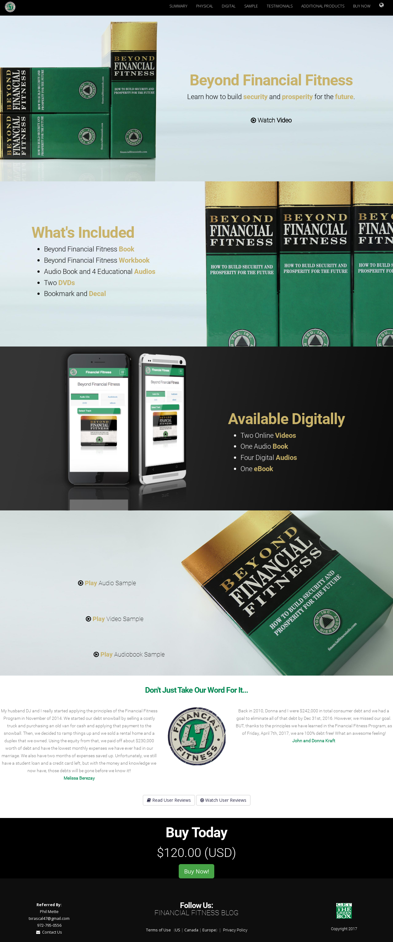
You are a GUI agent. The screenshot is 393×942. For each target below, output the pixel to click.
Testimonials (280, 6)
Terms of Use (158, 930)
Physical (204, 6)
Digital (228, 6)
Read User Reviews (169, 800)
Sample (251, 6)
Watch (271, 120)
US (177, 930)
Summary (178, 6)
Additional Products (322, 6)
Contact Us (49, 932)
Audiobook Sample (129, 654)
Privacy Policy (235, 930)
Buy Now (362, 6)
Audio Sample (107, 583)
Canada (191, 930)
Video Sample (114, 619)
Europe (209, 930)
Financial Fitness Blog (196, 913)
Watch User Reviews (223, 800)
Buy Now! (196, 871)
